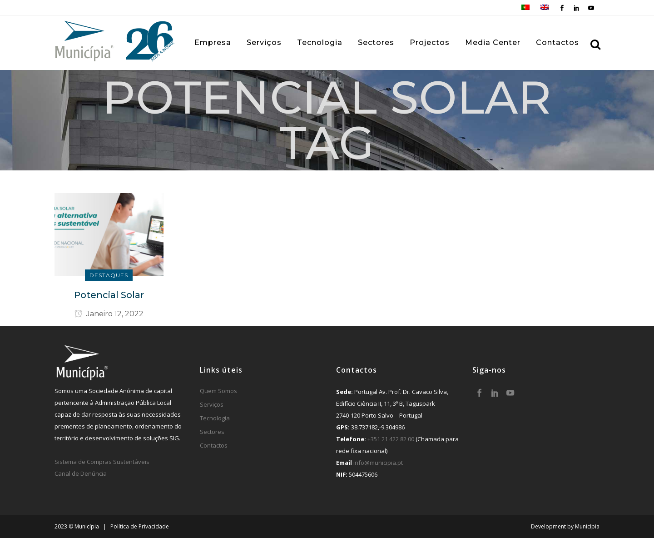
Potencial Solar (109, 294)
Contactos (214, 445)
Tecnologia (215, 418)
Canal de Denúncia (80, 473)
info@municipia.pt (378, 462)
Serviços (211, 404)
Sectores (212, 432)
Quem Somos (218, 391)
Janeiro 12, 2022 (109, 313)
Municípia (587, 526)
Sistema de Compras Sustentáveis (101, 462)
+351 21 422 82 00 (390, 439)
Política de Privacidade (139, 526)
